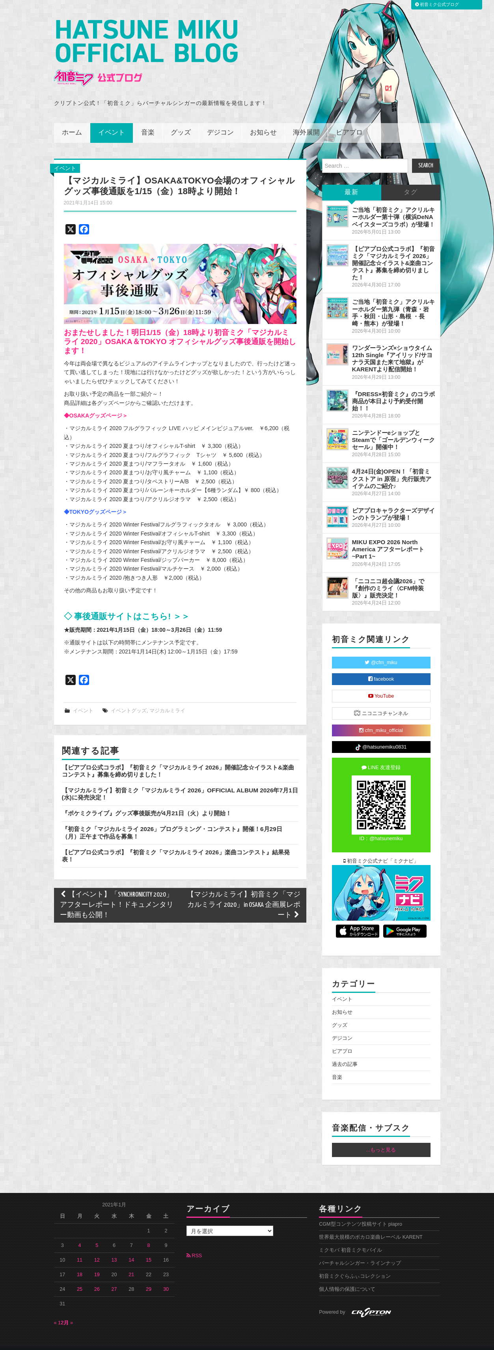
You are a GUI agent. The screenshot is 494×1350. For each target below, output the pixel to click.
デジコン (220, 122)
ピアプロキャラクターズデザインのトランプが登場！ (393, 503)
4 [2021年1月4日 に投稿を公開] (79, 1234)
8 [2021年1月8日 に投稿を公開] (148, 1234)
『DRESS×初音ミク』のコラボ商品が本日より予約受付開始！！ (393, 390)
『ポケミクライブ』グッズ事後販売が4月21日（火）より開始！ (147, 802)
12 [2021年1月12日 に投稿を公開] (97, 1249)
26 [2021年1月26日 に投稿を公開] (97, 1278)
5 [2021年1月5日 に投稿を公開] (96, 1234)
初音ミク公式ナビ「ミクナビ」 (381, 850)
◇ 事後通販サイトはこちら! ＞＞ (127, 605)
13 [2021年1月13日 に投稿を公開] (114, 1249)
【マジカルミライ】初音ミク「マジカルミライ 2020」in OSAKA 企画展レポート (243, 894)
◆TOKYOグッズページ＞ (96, 501)
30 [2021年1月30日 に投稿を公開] (166, 1278)
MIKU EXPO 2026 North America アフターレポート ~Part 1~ (388, 538)
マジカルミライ (167, 700)
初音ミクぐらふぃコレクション (355, 1265)
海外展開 (306, 122)
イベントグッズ (129, 700)
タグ (411, 182)
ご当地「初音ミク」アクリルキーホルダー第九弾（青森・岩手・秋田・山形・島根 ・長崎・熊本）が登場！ (393, 302)
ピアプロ (349, 122)
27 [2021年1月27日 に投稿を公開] (114, 1278)
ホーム (72, 122)
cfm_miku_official (381, 720)
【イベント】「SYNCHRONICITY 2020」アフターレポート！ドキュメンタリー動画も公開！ (116, 894)
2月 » (67, 1311)
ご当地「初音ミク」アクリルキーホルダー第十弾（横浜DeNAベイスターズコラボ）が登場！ (393, 206)
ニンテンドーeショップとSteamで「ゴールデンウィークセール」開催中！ (393, 429)
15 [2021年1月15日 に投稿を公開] (148, 1249)
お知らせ (263, 122)
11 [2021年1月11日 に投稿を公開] (79, 1249)
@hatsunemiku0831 (381, 736)
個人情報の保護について (347, 1278)
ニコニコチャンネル (381, 702)
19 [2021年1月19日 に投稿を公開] (97, 1263)
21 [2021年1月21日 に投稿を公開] (131, 1263)
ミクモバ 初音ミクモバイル (350, 1239)
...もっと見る (381, 1139)
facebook (381, 668)
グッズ (181, 122)
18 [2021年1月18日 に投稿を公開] (79, 1263)
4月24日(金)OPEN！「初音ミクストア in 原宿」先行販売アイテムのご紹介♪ (392, 467)
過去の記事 (345, 1053)
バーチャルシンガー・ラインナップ (360, 1252)
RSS (194, 1245)
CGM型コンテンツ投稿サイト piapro (360, 1213)
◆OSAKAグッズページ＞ (96, 405)
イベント (111, 122)
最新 (352, 182)
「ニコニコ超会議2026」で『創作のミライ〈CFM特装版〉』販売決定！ (388, 577)
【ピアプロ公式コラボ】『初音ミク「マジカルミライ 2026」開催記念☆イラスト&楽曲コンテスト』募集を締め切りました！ (393, 252)
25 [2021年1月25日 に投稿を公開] (79, 1278)
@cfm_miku (381, 652)
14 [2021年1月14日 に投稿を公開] (131, 1249)
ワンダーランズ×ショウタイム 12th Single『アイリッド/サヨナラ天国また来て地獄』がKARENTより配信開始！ (392, 348)
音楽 (148, 122)
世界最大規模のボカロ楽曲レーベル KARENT (371, 1226)
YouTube (381, 685)
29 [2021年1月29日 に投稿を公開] (148, 1278)
